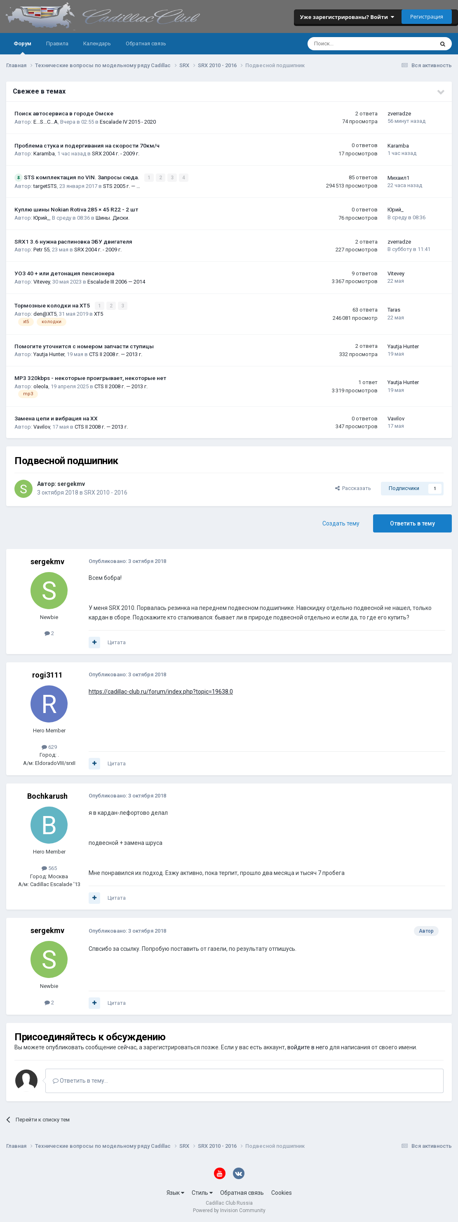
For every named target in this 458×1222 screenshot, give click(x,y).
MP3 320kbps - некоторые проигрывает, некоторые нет (90, 377)
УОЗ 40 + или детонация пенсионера (64, 273)
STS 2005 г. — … (121, 186)
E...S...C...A (45, 122)
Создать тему (340, 523)
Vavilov (41, 426)
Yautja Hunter (48, 354)
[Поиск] (349, 43)
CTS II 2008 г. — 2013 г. (115, 354)
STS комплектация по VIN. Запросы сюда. (82, 177)
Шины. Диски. (112, 217)
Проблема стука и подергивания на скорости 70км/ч (87, 145)
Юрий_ (41, 217)
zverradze (399, 113)
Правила (57, 43)
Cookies (281, 1192)
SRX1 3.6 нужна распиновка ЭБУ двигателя (73, 241)
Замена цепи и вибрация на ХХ (56, 418)
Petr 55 (41, 249)
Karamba (44, 153)
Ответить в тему (412, 523)
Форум (22, 47)
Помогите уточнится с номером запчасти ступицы (84, 345)
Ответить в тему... (80, 1080)
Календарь (97, 43)
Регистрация (426, 16)
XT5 (98, 313)
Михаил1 (398, 177)
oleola (40, 385)
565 (49, 868)
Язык (175, 1192)
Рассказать (353, 488)
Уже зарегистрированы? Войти (347, 17)
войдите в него (307, 1047)
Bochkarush (47, 795)
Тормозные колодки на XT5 (52, 305)
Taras (394, 310)
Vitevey (41, 281)
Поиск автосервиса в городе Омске (63, 113)
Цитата (117, 642)
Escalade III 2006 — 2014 (116, 281)
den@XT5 (44, 313)
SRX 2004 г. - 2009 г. (115, 153)
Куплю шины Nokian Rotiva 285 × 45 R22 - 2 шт (76, 209)
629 (49, 747)
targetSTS (45, 186)
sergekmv (71, 483)
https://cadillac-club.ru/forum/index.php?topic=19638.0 (161, 691)
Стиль (202, 1192)
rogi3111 (47, 674)
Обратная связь (146, 43)
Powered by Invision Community (229, 1210)
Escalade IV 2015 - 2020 (128, 122)
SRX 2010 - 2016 (105, 491)
